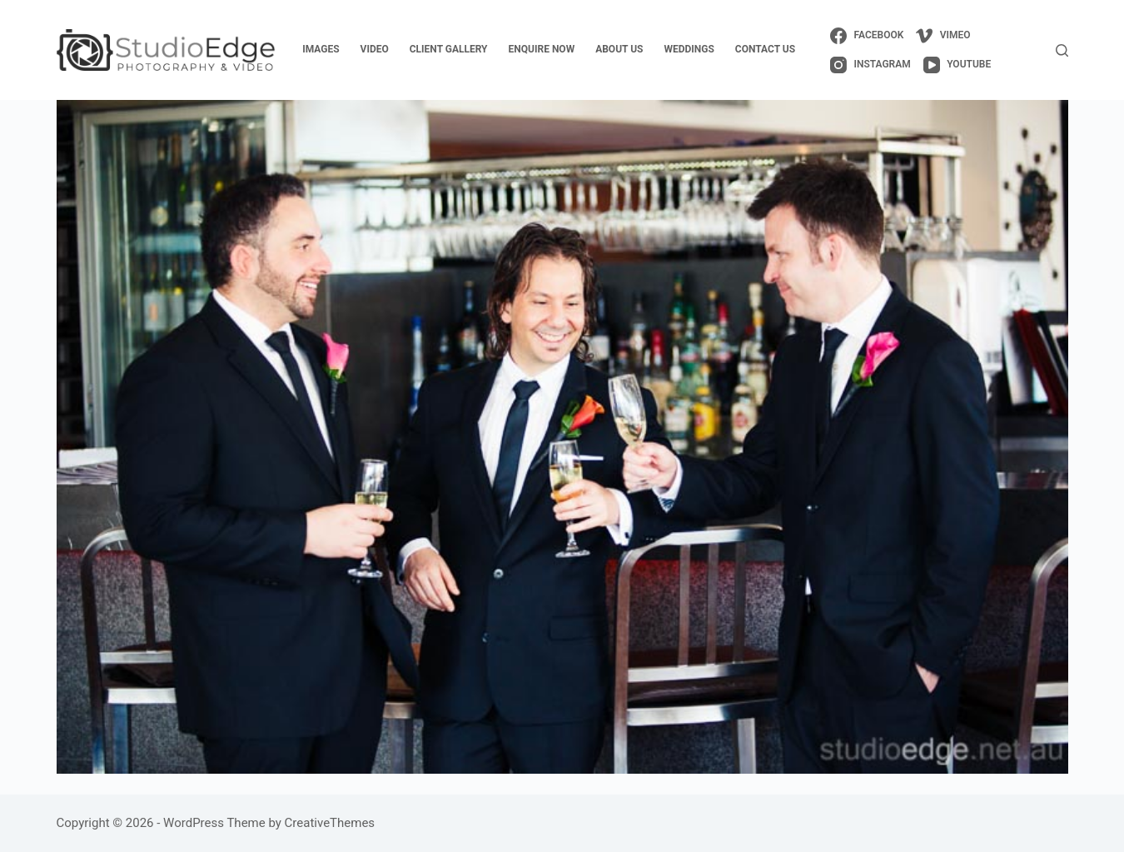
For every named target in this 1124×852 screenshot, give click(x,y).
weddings (689, 49)
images (320, 49)
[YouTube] (957, 65)
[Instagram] (870, 65)
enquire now (542, 49)
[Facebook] (866, 35)
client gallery (449, 49)
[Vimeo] (943, 35)
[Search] (1062, 50)
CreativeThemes (330, 822)
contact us (765, 49)
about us (619, 49)
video (375, 49)
